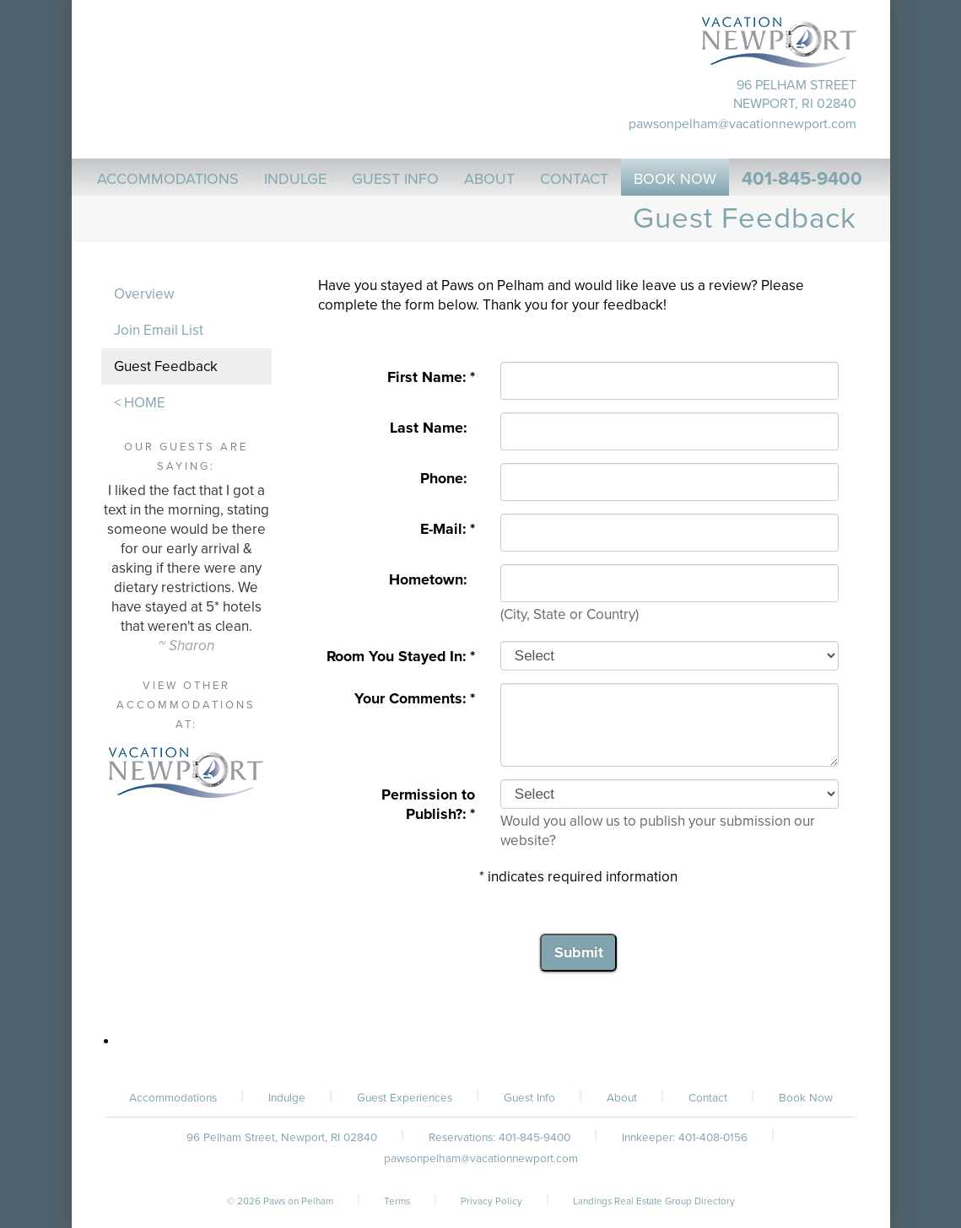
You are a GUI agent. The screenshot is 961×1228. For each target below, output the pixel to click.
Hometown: (432, 580)
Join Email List (158, 330)
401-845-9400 (802, 179)
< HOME (139, 403)
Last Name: (432, 428)
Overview (144, 294)
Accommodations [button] (168, 179)
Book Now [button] (675, 179)
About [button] (489, 179)
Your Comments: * (414, 699)
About (622, 1098)
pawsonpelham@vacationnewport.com (742, 124)
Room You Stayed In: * (401, 656)
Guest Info (529, 1098)
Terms (397, 1201)
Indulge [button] (295, 179)
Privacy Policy (491, 1201)
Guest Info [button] (395, 179)
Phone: (447, 478)
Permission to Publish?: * (428, 804)
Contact (707, 1098)
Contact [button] (574, 179)
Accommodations (173, 1098)
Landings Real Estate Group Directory (654, 1201)
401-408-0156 (713, 1138)
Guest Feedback (166, 366)
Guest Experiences (404, 1098)
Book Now (806, 1098)
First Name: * (431, 377)
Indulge (286, 1098)
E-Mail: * (447, 529)
